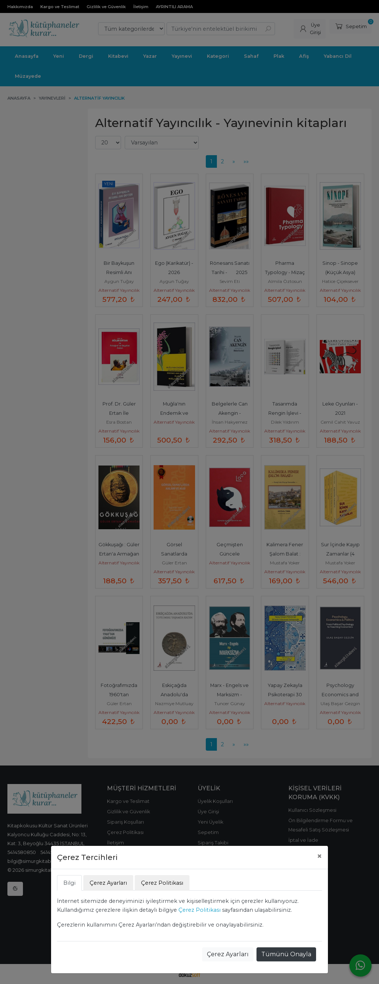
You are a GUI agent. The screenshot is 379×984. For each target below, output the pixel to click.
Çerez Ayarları (228, 954)
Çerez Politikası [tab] (162, 883)
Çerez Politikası (199, 910)
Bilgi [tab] (69, 883)
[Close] (319, 856)
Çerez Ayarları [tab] (108, 883)
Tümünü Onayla (286, 954)
